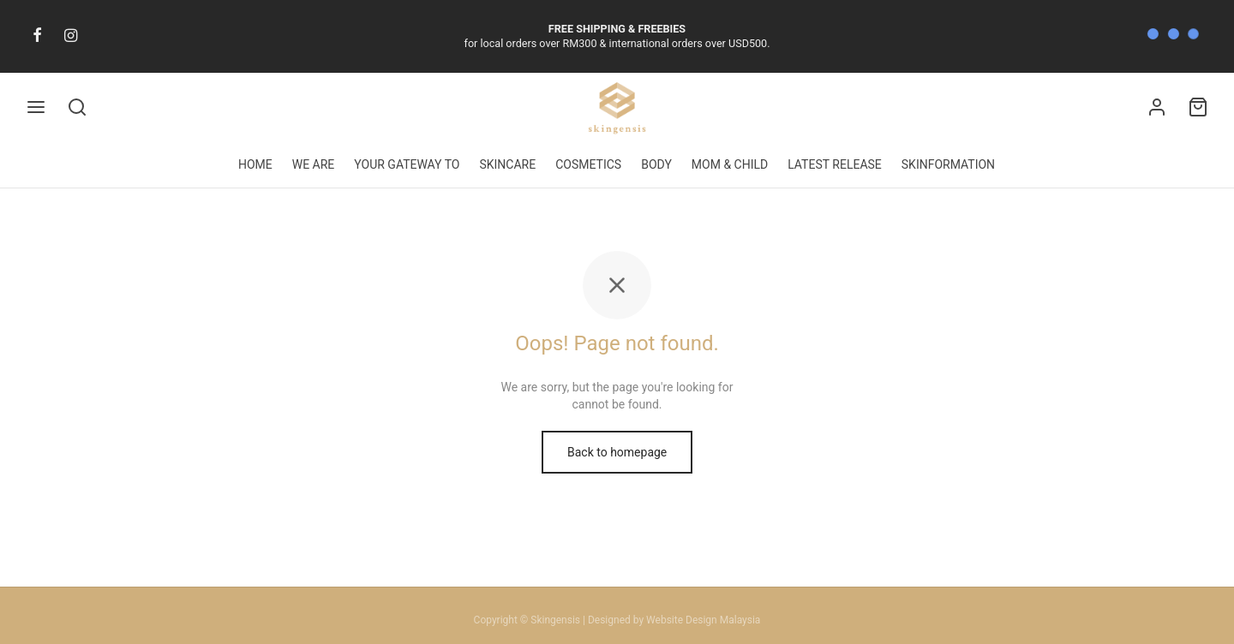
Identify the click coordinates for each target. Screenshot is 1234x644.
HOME (255, 164)
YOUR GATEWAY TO (406, 164)
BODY (656, 164)
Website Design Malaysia (703, 620)
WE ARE (313, 164)
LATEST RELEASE (835, 164)
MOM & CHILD (730, 164)
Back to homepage (617, 467)
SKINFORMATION (948, 164)
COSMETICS (588, 164)
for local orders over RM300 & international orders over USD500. (617, 36)
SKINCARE (507, 164)
